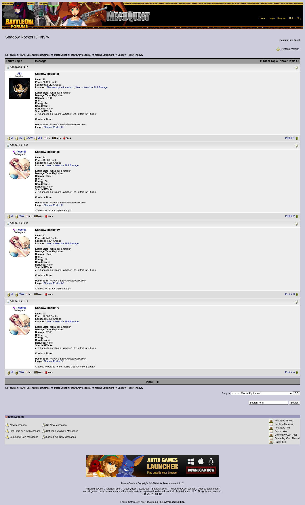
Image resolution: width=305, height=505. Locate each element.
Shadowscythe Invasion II (60, 87)
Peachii (21, 151)
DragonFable (114, 488)
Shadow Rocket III (53, 205)
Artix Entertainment (208, 488)
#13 (19, 73)
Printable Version (287, 49)
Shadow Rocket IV (54, 283)
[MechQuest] (61, 55)
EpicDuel (144, 488)
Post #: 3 (290, 294)
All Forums (11, 55)
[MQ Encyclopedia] (81, 55)
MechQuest (130, 488)
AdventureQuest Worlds (183, 488)
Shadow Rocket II (53, 127)
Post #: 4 (290, 372)
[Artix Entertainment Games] (35, 55)
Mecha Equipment (104, 55)
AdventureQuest (94, 488)
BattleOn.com (159, 488)
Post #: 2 (290, 216)
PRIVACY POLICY (153, 494)
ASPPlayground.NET (152, 502)
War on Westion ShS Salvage (91, 87)
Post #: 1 (290, 138)
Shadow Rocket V (53, 361)
